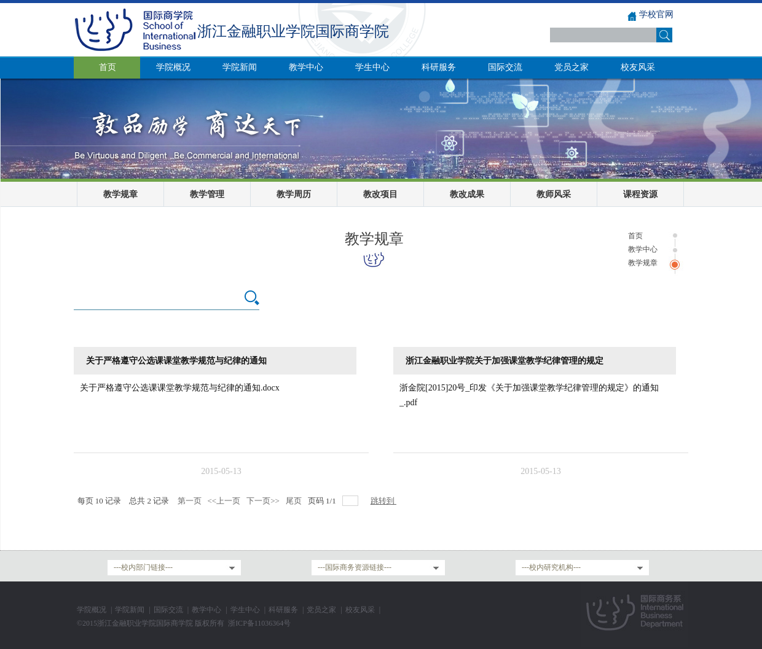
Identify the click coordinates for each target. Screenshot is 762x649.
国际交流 (168, 609)
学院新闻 (129, 609)
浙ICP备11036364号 (259, 623)
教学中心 (643, 249)
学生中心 (245, 609)
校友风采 (360, 609)
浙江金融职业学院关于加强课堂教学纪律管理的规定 (504, 360)
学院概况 (91, 609)
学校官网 (656, 14)
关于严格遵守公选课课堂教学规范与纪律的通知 (176, 360)
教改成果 (467, 194)
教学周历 (294, 194)
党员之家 (321, 609)
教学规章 (120, 194)
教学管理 (207, 194)
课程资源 (640, 194)
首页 (635, 235)
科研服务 (283, 609)
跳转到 (383, 500)
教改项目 (380, 194)
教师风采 (553, 194)
